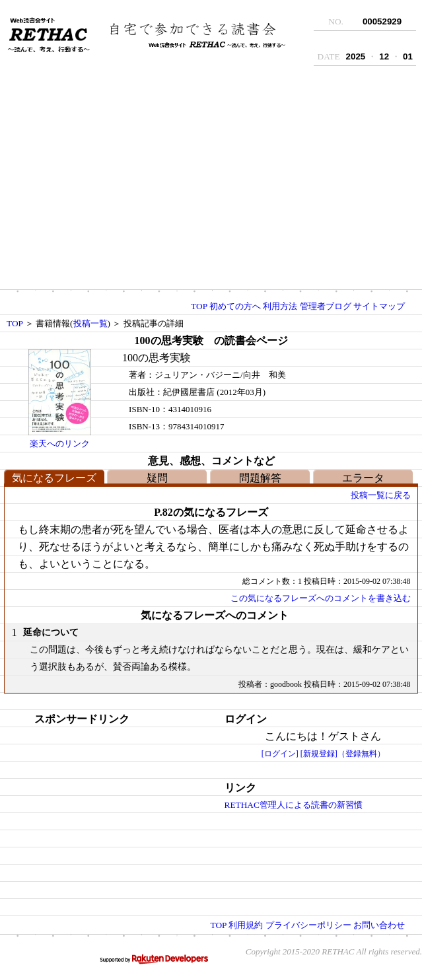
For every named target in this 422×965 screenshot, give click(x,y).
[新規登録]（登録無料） (342, 753)
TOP (199, 306)
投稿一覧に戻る (381, 495)
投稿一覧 (90, 323)
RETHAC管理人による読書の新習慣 (294, 805)
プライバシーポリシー (308, 925)
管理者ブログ (325, 306)
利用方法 (280, 306)
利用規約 (246, 925)
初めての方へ (235, 306)
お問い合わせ (379, 925)
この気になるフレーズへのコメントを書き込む (320, 598)
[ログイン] (280, 753)
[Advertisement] (211, 181)
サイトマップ (379, 306)
